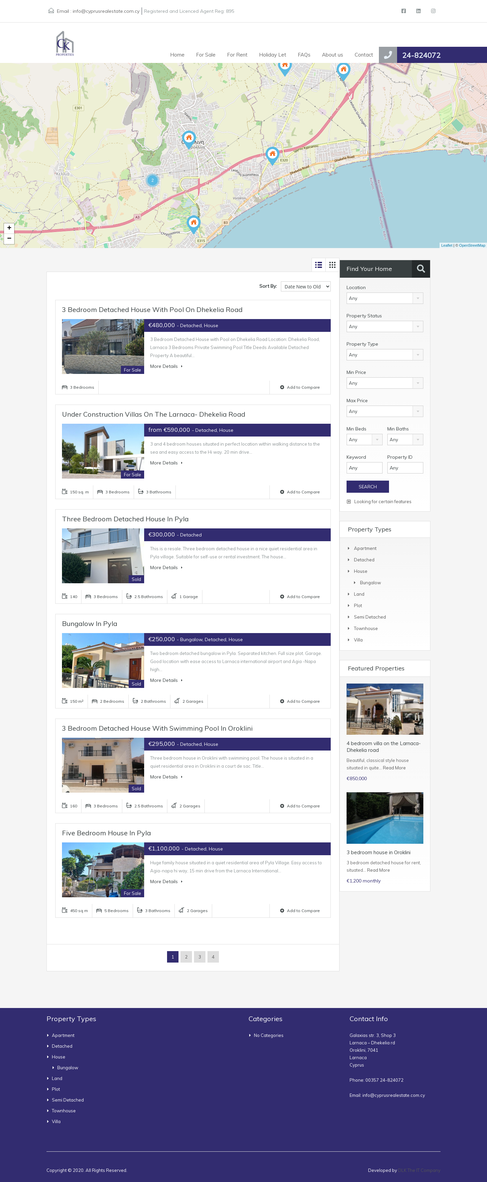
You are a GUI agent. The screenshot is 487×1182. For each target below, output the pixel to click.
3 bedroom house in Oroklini (379, 852)
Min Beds (356, 429)
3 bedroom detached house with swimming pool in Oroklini (157, 728)
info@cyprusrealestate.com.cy (106, 11)
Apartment (365, 548)
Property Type (362, 344)
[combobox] (385, 298)
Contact (364, 54)
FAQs (304, 54)
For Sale (206, 54)
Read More (394, 767)
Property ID (400, 457)
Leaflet (446, 245)
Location (356, 287)
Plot (358, 605)
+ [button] (9, 228)
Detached (364, 559)
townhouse (366, 628)
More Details (166, 366)
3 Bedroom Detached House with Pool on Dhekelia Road (152, 309)
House (360, 571)
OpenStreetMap (472, 245)
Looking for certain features (379, 501)
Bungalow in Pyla (89, 623)
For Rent (237, 54)
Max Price (357, 400)
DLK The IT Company (419, 1170)
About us (332, 54)
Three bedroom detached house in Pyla (125, 519)
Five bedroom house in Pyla (106, 833)
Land (359, 594)
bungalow (370, 582)
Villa (358, 639)
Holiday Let (272, 54)
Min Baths (398, 429)
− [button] (9, 239)
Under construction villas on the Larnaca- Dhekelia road (153, 414)
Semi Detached (370, 617)
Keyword (356, 457)
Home (177, 54)
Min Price (356, 372)
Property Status (364, 316)
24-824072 (421, 55)
